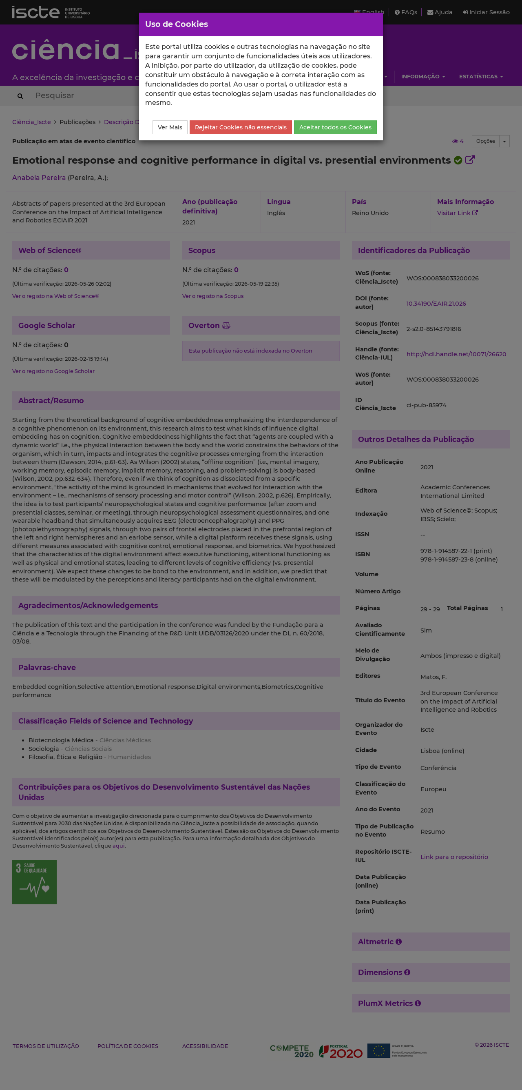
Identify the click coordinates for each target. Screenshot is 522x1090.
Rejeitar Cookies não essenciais (241, 127)
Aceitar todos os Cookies (335, 127)
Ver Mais (170, 127)
